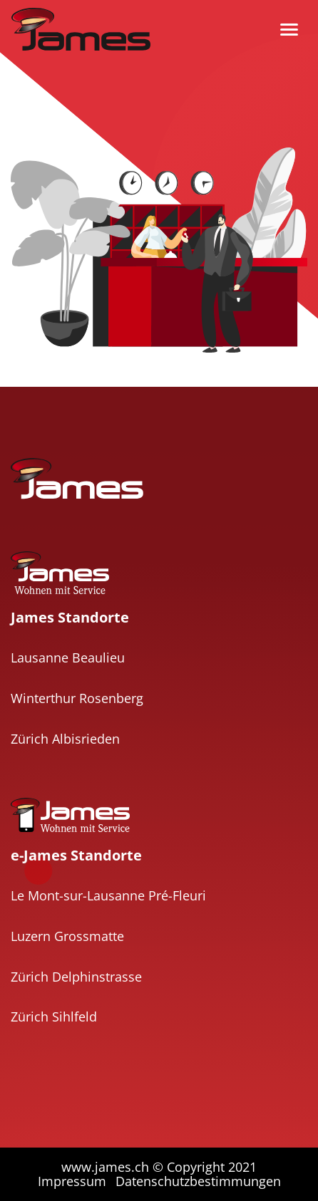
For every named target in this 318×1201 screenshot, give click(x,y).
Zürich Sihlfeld (54, 1016)
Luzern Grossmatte (67, 936)
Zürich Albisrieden (65, 738)
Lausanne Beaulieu (68, 657)
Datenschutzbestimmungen (198, 1181)
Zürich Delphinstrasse (76, 976)
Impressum (72, 1181)
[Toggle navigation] (289, 29)
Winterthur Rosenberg (77, 698)
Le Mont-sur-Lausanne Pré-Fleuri (108, 895)
